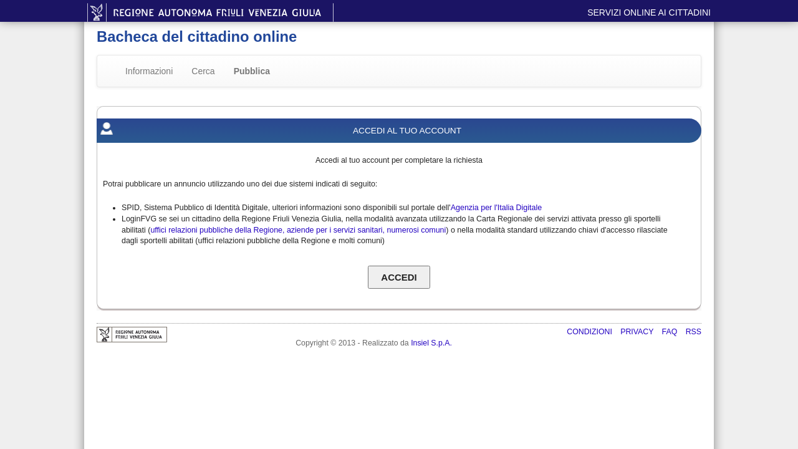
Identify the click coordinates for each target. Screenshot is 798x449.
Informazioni (149, 71)
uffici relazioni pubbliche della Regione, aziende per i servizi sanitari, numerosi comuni (298, 230)
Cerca (202, 71)
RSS (693, 331)
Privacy (637, 331)
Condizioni (590, 331)
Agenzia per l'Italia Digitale (496, 207)
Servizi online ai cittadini (649, 12)
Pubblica (252, 71)
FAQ (671, 331)
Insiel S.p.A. (431, 343)
